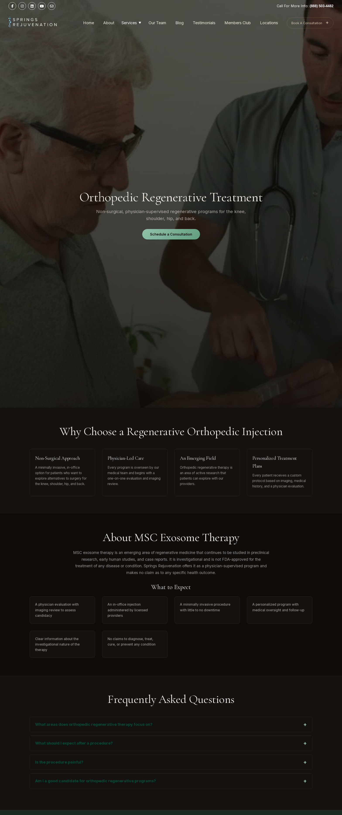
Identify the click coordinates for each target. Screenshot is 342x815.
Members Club (237, 23)
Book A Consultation (310, 22)
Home (88, 23)
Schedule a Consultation (171, 234)
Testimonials (204, 23)
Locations (269, 23)
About (108, 23)
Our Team (157, 23)
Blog (179, 23)
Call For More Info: (305, 6)
